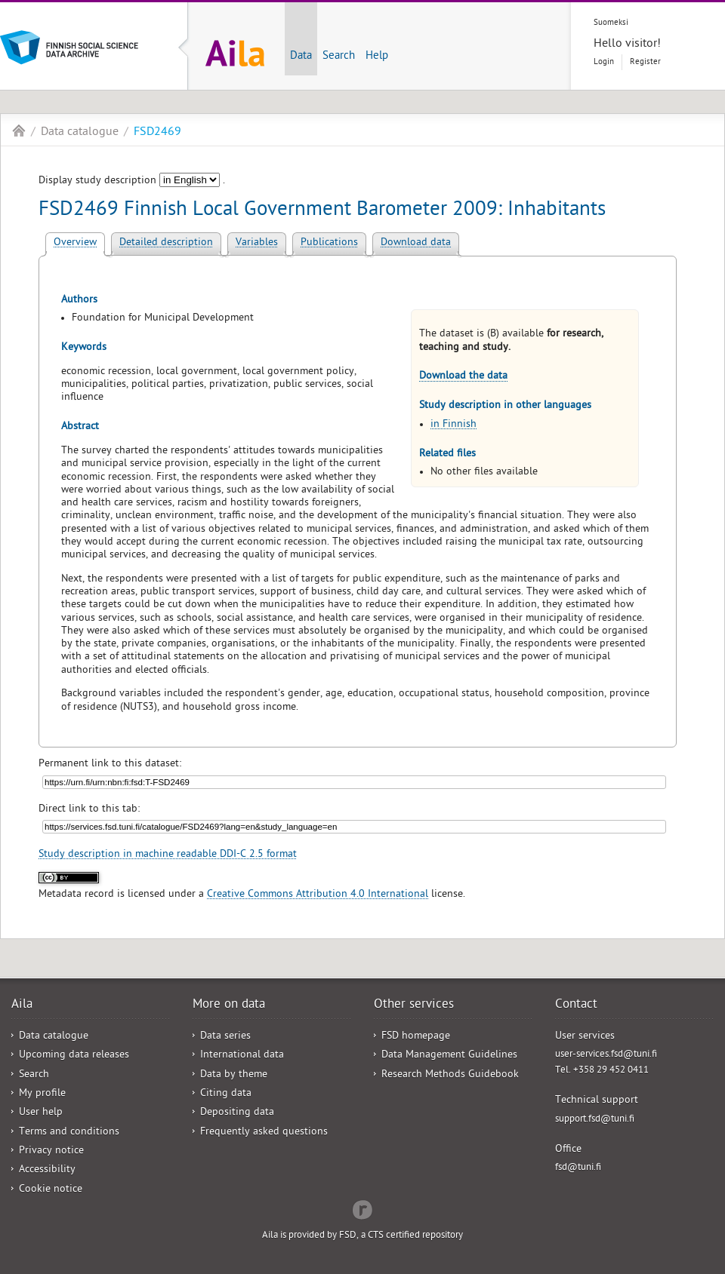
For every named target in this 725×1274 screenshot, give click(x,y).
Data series (225, 1036)
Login (604, 62)
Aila (19, 130)
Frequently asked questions (264, 1132)
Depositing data (237, 1113)
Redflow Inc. (362, 1208)
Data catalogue (80, 133)
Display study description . (132, 181)
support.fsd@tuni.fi (594, 1119)
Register (645, 62)
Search (338, 56)
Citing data (225, 1094)
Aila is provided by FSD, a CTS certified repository (362, 1236)
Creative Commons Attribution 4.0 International (317, 895)
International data (242, 1055)
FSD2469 (157, 133)
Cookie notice (50, 1189)
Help (377, 56)
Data (301, 56)
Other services (414, 1005)
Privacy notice (51, 1151)
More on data (229, 1005)
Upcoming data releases (74, 1055)
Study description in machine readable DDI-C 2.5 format (168, 855)
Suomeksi (611, 23)
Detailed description (166, 243)
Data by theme (233, 1075)
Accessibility (47, 1170)
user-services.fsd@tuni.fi (606, 1055)
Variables (257, 243)
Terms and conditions (69, 1132)
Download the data (463, 376)
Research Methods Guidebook (450, 1075)
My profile (42, 1094)
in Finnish (453, 425)
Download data (416, 243)
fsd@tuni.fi (578, 1168)
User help (41, 1113)
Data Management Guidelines (449, 1055)
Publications (329, 243)
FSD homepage (415, 1036)
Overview (75, 243)
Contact (576, 1005)
